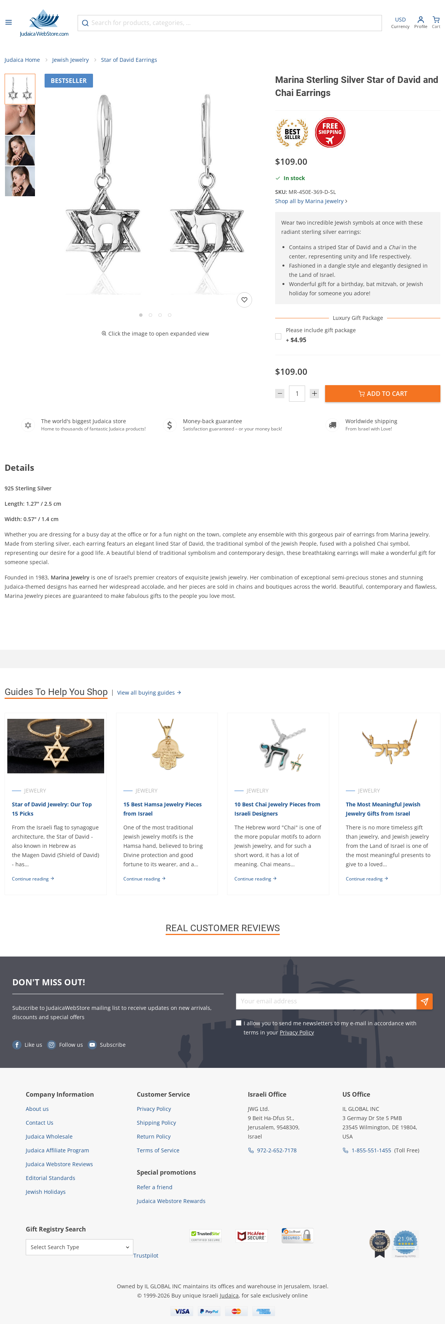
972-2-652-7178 (277, 1150)
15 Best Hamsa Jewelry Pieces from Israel (162, 809)
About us (37, 1108)
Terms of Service (158, 1150)
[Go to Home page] (44, 23)
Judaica (229, 1295)
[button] (155, 184)
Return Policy (154, 1136)
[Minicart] (436, 23)
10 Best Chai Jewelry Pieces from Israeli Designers (277, 809)
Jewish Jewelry (70, 59)
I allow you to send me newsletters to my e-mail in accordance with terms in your (330, 1027)
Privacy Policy (297, 1032)
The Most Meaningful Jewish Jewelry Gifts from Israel (383, 809)
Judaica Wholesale (49, 1136)
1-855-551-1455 (371, 1150)
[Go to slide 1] (141, 315)
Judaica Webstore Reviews (59, 1164)
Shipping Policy (156, 1122)
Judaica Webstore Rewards (171, 1201)
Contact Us (39, 1122)
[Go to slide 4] (169, 315)
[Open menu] (8, 23)
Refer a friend (155, 1187)
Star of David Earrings (129, 59)
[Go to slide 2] (150, 315)
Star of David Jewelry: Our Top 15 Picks (52, 809)
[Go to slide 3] (160, 315)
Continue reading (33, 878)
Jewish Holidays (46, 1191)
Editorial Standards (50, 1178)
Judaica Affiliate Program (57, 1150)
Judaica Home (22, 59)
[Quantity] (297, 394)
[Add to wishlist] (244, 300)
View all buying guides (149, 692)
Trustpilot (145, 1255)
